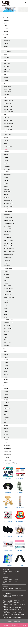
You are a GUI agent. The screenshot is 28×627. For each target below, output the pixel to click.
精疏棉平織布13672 (8, 322)
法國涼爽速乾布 (7, 231)
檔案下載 (6, 439)
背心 (5, 97)
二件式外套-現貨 (8, 129)
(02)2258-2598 (8, 598)
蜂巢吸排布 (6, 263)
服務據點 (5, 442)
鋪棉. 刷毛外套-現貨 (8, 123)
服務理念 (6, 23)
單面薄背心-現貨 (8, 106)
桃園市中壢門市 (7, 454)
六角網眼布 (6, 302)
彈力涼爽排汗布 (7, 237)
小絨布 (5, 308)
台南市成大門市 (7, 460)
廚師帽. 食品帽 (7, 86)
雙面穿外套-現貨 (8, 126)
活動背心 (6, 420)
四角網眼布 (6, 300)
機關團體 (6, 183)
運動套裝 (6, 46)
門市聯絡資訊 (7, 445)
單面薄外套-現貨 (8, 120)
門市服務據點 (7, 593)
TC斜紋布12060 (8, 328)
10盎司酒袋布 (7, 342)
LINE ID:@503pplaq (17, 602)
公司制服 (6, 177)
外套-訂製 (6, 117)
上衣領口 (6, 362)
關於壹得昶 (6, 20)
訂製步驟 (6, 391)
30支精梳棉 (6, 277)
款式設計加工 (18, 588)
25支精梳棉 (6, 274)
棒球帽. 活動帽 (7, 91)
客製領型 (6, 194)
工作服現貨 (6, 71)
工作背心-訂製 (7, 103)
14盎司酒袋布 (7, 345)
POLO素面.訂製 (7, 51)
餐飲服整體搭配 (7, 174)
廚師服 (5, 54)
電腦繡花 (11, 588)
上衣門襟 (6, 368)
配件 (16, 581)
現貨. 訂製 (6, 57)
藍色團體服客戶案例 (8, 203)
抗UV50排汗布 (7, 226)
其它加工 (6, 377)
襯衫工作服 (6, 417)
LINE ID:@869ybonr (17, 617)
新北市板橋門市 (7, 448)
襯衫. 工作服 (7, 63)
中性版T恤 (6, 402)
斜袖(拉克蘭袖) (7, 191)
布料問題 (6, 428)
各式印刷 (6, 354)
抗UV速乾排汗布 (8, 228)
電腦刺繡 (6, 357)
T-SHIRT (6, 37)
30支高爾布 (6, 283)
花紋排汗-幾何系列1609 (9, 248)
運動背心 (6, 186)
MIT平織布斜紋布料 (8, 320)
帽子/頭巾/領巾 (7, 83)
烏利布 (5, 334)
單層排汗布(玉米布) (8, 254)
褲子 (5, 131)
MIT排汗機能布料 (8, 211)
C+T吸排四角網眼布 (8, 288)
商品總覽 (5, 34)
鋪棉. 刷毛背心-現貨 (8, 111)
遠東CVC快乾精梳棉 (9, 297)
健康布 (5, 314)
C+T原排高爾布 (7, 285)
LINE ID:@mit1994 (17, 612)
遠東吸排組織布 (7, 257)
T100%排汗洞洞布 (8, 240)
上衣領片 (6, 365)
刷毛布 (5, 317)
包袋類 (5, 143)
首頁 (3, 463)
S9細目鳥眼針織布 (8, 243)
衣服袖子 (6, 371)
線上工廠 (6, 28)
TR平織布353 (7, 331)
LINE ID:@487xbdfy (17, 607)
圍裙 (5, 74)
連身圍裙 (6, 77)
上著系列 (6, 157)
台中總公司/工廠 (8, 457)
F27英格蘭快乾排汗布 (9, 223)
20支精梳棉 (6, 271)
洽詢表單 (14, 625)
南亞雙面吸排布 (7, 260)
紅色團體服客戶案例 (8, 200)
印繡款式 (5, 348)
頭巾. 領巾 (6, 94)
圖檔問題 (6, 434)
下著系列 (6, 160)
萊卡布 (5, 305)
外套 (5, 114)
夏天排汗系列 (7, 265)
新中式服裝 (6, 197)
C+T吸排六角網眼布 (8, 291)
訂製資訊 (5, 385)
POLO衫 (6, 48)
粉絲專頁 (23, 625)
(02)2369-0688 (8, 602)
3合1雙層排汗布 (8, 294)
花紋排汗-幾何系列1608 (9, 246)
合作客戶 (6, 31)
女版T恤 (6, 405)
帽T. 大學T (6, 43)
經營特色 (6, 25)
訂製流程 (6, 388)
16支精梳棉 (6, 280)
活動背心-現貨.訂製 (8, 100)
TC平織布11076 (8, 325)
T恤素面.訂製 (7, 40)
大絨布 (5, 311)
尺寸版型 (6, 400)
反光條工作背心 (7, 169)
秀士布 (5, 337)
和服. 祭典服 (7, 69)
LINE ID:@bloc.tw (16, 598)
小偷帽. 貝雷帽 (7, 89)
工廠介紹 (5, 17)
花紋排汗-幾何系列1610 (9, 251)
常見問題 (6, 425)
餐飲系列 (6, 154)
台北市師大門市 (7, 451)
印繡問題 (6, 431)
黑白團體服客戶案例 (8, 206)
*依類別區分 (7, 171)
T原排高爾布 (7, 214)
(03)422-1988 (8, 607)
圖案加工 (6, 351)
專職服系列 (6, 66)
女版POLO (6, 411)
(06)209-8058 (8, 617)
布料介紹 (5, 209)
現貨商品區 (6, 151)
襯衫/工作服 (7, 60)
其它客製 (6, 149)
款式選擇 (6, 359)
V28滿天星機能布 (8, 217)
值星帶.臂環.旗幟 (8, 146)
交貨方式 (6, 397)
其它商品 (6, 137)
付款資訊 (6, 394)
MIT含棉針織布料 (8, 268)
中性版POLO (7, 408)
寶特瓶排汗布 (7, 234)
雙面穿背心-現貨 (8, 109)
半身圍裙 (6, 80)
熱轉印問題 (6, 437)
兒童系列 (6, 140)
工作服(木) (6, 163)
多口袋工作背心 (7, 166)
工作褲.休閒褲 (7, 134)
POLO (10, 579)
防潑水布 (6, 339)
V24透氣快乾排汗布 (8, 220)
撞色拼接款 (6, 189)
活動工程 (6, 180)
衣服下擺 (6, 374)
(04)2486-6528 (8, 612)
